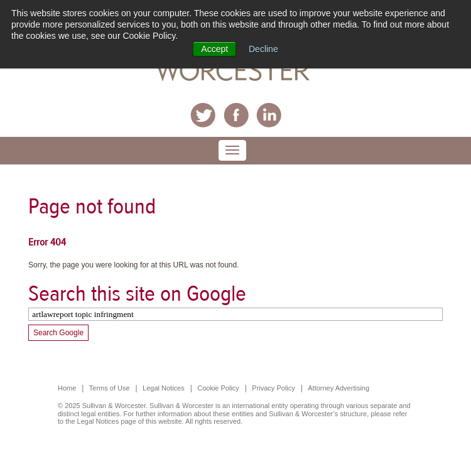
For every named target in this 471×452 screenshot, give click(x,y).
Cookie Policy (218, 388)
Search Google (58, 332)
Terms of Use (109, 388)
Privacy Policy (273, 388)
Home (67, 388)
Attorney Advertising (338, 388)
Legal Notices (164, 388)
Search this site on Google (137, 293)
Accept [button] (214, 49)
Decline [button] (263, 49)
